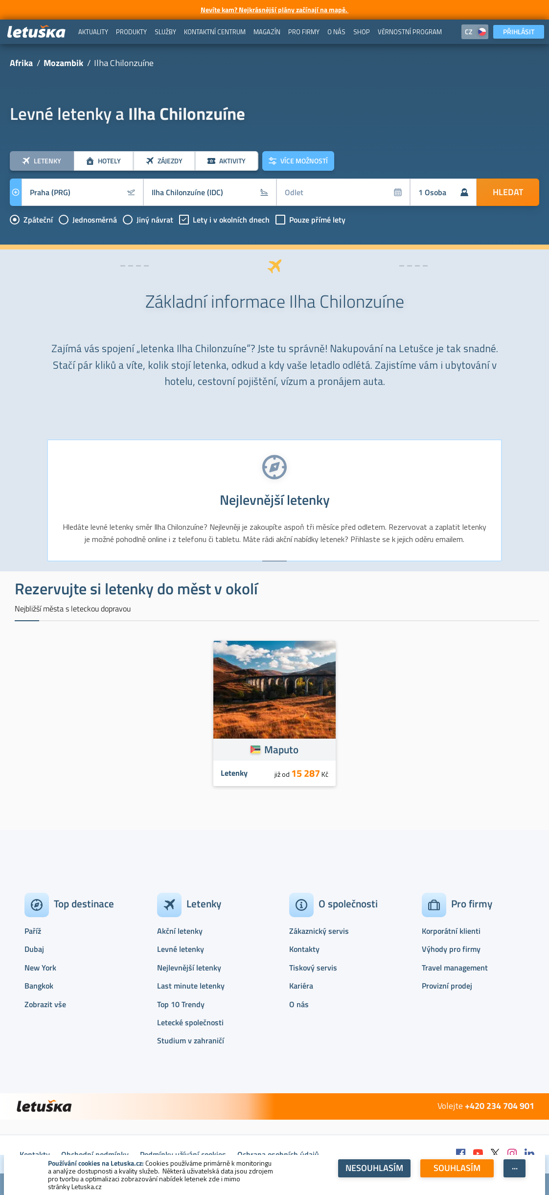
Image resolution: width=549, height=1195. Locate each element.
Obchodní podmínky (95, 1154)
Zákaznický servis (319, 931)
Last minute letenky (191, 986)
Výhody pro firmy (451, 949)
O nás (299, 1004)
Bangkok (38, 986)
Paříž (32, 931)
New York (40, 967)
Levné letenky (180, 949)
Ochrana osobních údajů (278, 1154)
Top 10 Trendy (181, 1004)
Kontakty (304, 949)
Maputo (281, 749)
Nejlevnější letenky (189, 967)
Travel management (455, 967)
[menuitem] (93, 32)
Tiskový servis (313, 967)
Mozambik (63, 62)
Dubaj (34, 949)
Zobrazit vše (45, 1004)
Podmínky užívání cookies (183, 1154)
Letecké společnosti (190, 1022)
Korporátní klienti (451, 931)
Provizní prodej (447, 986)
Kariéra (301, 986)
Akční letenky (180, 931)
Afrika (21, 62)
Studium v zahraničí (190, 1040)
